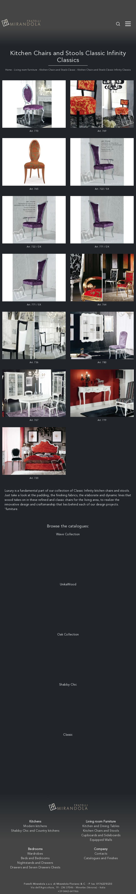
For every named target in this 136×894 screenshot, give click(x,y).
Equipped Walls (101, 840)
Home (8, 70)
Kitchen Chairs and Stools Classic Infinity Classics (104, 70)
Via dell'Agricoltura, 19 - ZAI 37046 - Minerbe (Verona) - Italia (68, 887)
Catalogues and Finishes (101, 858)
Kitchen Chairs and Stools (101, 830)
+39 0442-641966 (68, 891)
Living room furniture (25, 70)
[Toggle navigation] (128, 23)
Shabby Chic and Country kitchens (35, 830)
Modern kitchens (35, 826)
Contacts (101, 853)
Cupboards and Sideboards (100, 835)
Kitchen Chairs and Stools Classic (57, 70)
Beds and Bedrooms (35, 858)
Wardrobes (35, 853)
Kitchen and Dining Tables (100, 826)
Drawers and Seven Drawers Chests (35, 867)
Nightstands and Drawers (35, 863)
